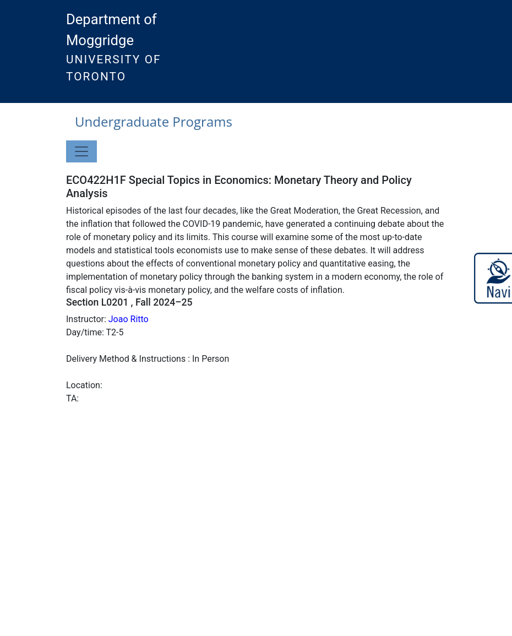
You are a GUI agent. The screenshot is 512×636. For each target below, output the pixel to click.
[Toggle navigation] (81, 151)
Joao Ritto (128, 319)
